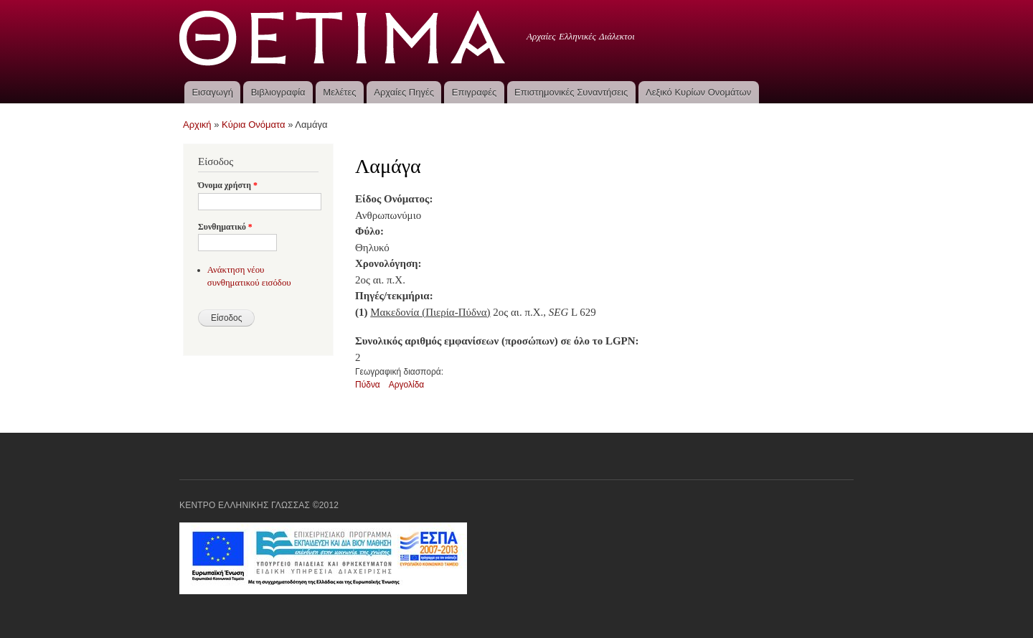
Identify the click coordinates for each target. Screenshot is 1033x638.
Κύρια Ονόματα (254, 124)
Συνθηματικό (225, 227)
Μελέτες (339, 92)
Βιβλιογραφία (278, 92)
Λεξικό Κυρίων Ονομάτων (698, 92)
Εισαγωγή (212, 92)
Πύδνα (367, 385)
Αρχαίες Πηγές (404, 92)
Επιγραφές (474, 92)
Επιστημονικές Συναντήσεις (571, 92)
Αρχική (197, 124)
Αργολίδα (407, 385)
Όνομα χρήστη (228, 185)
